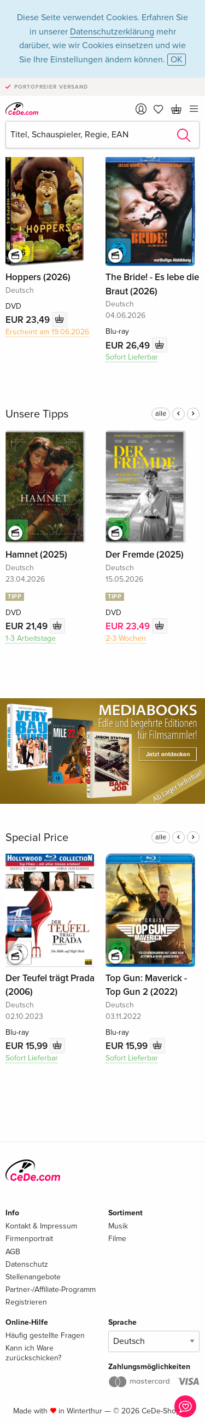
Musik (118, 1226)
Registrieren (26, 1302)
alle (160, 413)
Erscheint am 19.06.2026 (47, 332)
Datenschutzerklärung (112, 31)
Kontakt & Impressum (41, 1226)
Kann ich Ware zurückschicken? (33, 1353)
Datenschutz (26, 1264)
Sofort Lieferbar (132, 357)
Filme (117, 1238)
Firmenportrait (29, 1238)
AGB (12, 1251)
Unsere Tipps (36, 414)
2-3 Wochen (126, 638)
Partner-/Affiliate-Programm (50, 1289)
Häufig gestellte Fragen (45, 1335)
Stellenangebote (33, 1277)
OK (177, 59)
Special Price (36, 837)
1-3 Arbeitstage (30, 638)
